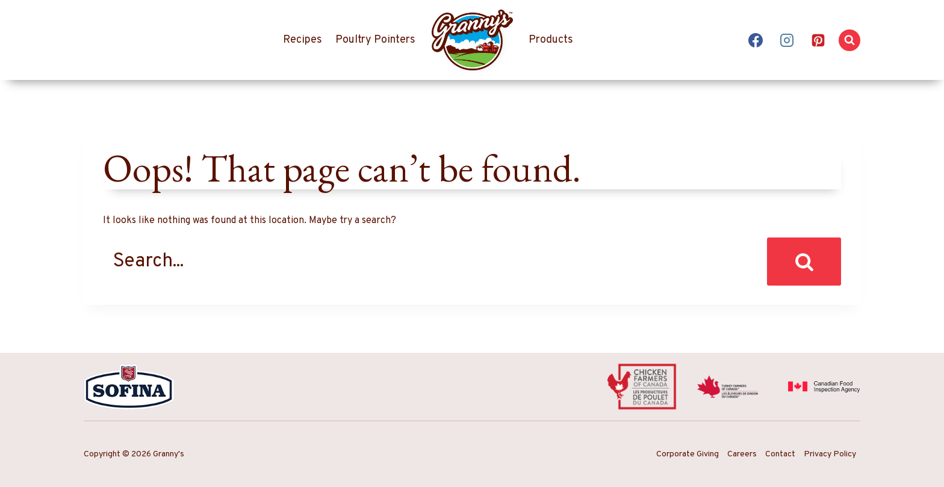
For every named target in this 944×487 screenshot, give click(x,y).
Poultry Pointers (375, 40)
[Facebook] (755, 40)
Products (551, 40)
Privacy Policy (830, 454)
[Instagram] (786, 40)
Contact (780, 454)
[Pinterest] (818, 40)
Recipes (302, 40)
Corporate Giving (687, 454)
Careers (742, 454)
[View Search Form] (849, 40)
